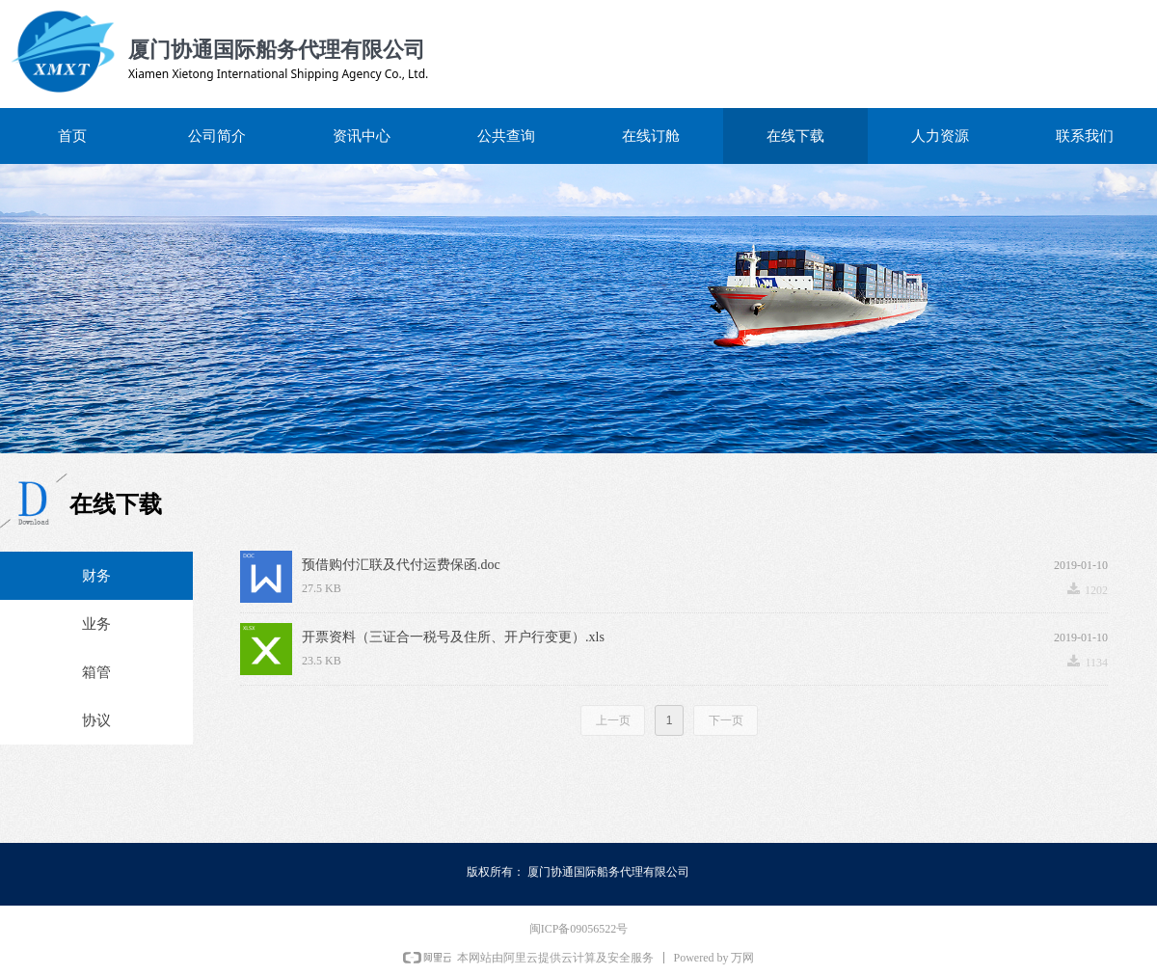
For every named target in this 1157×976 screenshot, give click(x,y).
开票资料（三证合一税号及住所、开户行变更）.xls (453, 637)
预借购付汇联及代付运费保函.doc (401, 564)
